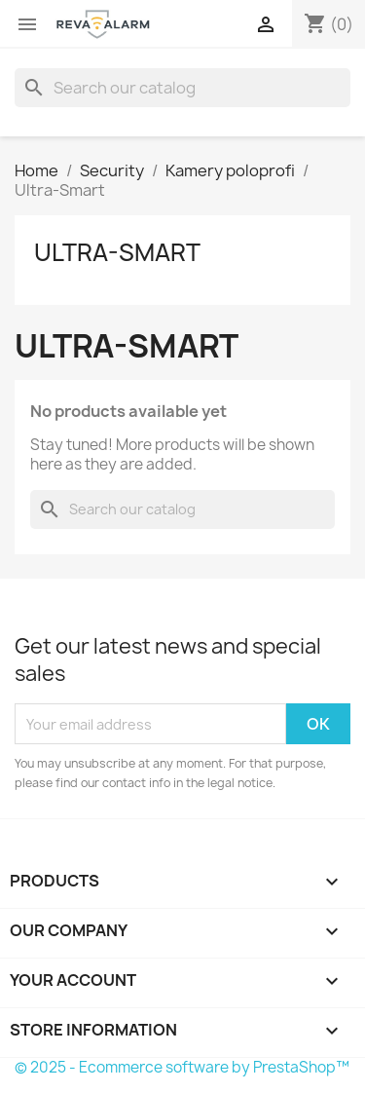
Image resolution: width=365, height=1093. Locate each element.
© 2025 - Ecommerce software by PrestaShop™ (182, 1067)
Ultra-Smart (117, 252)
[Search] (182, 87)
